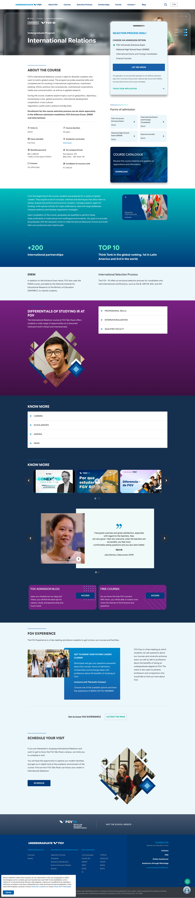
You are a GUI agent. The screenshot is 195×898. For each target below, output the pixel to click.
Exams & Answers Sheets (61, 865)
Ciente (8, 892)
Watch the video (70, 559)
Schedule (54, 858)
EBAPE (84, 862)
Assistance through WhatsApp (155, 863)
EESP (84, 865)
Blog (144, 4)
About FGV (53, 4)
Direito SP (104, 858)
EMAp (102, 865)
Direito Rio (86, 858)
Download (67, 143)
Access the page (115, 717)
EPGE (84, 869)
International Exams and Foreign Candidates (136, 54)
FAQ (166, 855)
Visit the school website (120, 824)
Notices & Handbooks (60, 862)
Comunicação (87, 855)
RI (82, 872)
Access (85, 595)
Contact (164, 850)
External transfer (124, 58)
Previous (28, 480)
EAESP (102, 862)
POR (174, 5)
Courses (67, 4)
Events (118, 4)
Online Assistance (160, 859)
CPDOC (103, 855)
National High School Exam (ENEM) (132, 49)
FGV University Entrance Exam (130, 45)
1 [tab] (95, 499)
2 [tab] (99, 499)
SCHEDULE (39, 783)
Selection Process (84, 4)
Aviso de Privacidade (62, 886)
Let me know (139, 67)
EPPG (102, 869)
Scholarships (103, 4)
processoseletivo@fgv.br (157, 867)
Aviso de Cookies (38, 886)
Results (54, 869)
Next (166, 480)
